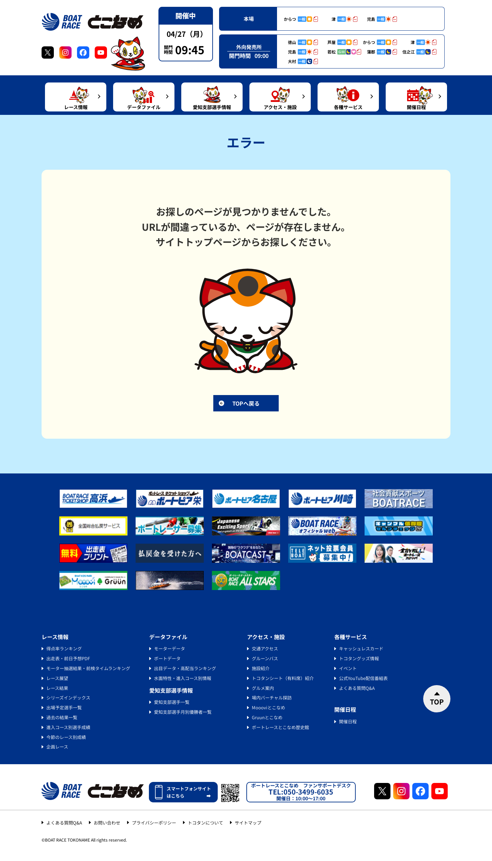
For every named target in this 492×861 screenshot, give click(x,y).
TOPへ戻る (246, 403)
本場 (249, 18)
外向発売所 (249, 46)
